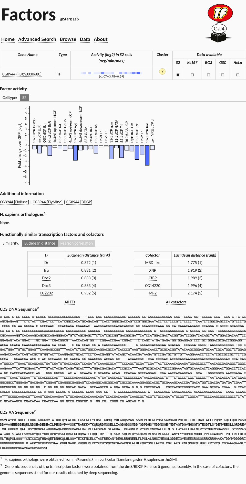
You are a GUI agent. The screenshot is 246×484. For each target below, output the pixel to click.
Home (8, 39)
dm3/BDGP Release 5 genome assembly (158, 466)
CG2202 (46, 293)
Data (85, 39)
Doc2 (46, 278)
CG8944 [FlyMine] (48, 202)
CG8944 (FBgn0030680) (22, 74)
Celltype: (10, 97)
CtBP (153, 278)
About (101, 39)
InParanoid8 (84, 459)
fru (46, 270)
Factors (28, 14)
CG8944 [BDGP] (79, 202)
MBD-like (152, 262)
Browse (68, 39)
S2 (24, 97)
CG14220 (152, 285)
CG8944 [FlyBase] (14, 202)
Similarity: (11, 243)
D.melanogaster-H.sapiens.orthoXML (147, 459)
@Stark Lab (69, 19)
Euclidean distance (39, 243)
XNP (152, 270)
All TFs (70, 302)
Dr (46, 262)
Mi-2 (153, 293)
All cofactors (176, 302)
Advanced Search (37, 39)
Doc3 (46, 285)
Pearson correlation (76, 243)
